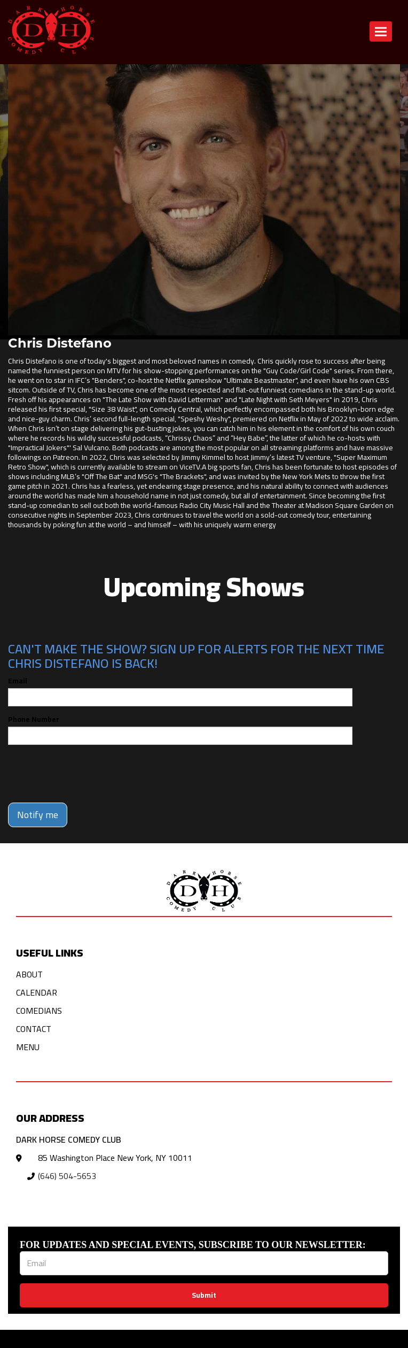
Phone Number (33, 719)
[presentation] (89, 774)
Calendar (36, 992)
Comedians (39, 1011)
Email (17, 680)
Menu (28, 1047)
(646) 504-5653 (67, 1176)
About (29, 974)
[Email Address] (204, 1263)
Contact (33, 1029)
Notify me (37, 814)
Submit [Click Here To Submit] (204, 1295)
